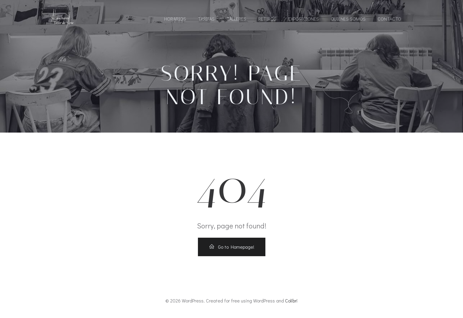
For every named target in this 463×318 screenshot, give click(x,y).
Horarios (175, 19)
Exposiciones (303, 19)
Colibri (291, 300)
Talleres (236, 19)
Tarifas (206, 19)
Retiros (267, 19)
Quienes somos (348, 19)
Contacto (389, 19)
